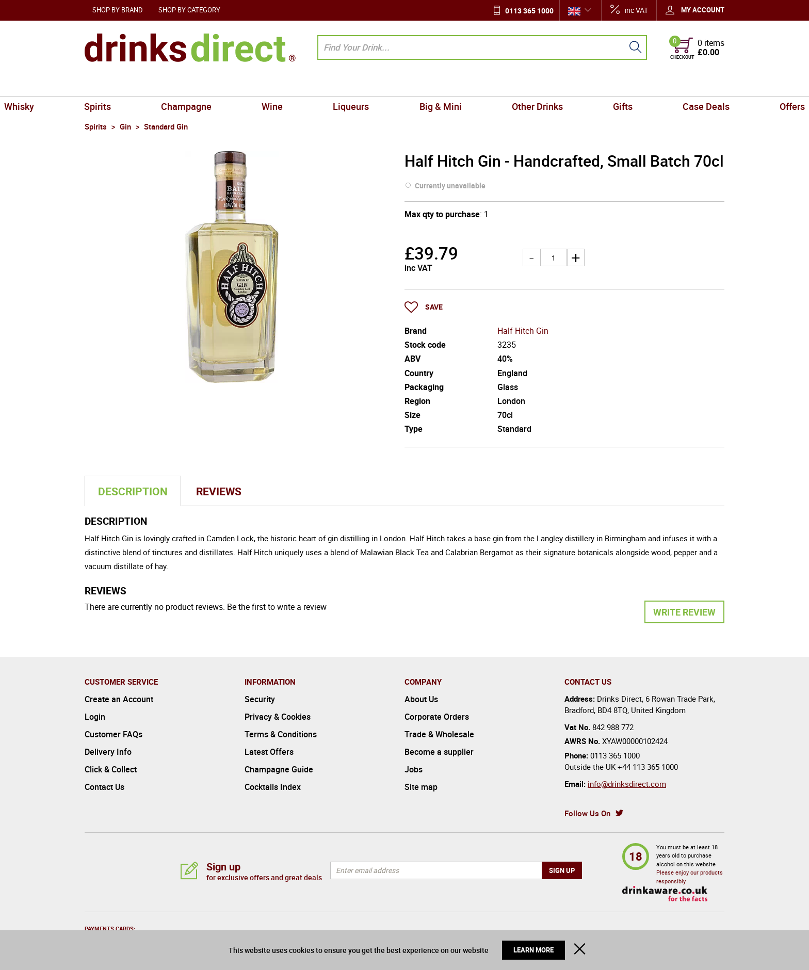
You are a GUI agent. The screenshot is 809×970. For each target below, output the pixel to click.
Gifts (576, 84)
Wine (300, 84)
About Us (421, 699)
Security (260, 699)
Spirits (163, 84)
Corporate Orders (437, 716)
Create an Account (119, 699)
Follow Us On (587, 813)
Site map (421, 787)
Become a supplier (439, 751)
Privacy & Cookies (278, 716)
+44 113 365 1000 (648, 767)
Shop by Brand (117, 9)
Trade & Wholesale (439, 734)
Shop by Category (189, 9)
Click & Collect (111, 769)
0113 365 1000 (529, 10)
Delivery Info (108, 751)
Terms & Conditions (281, 734)
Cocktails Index (273, 787)
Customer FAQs (113, 734)
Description (133, 491)
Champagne (233, 84)
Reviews (218, 491)
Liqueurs (361, 84)
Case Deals (640, 84)
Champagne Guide (279, 769)
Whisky (104, 84)
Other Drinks (509, 84)
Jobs (414, 769)
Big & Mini (431, 84)
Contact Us (104, 787)
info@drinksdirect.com (627, 784)
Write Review (684, 612)
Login (95, 716)
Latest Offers (269, 751)
